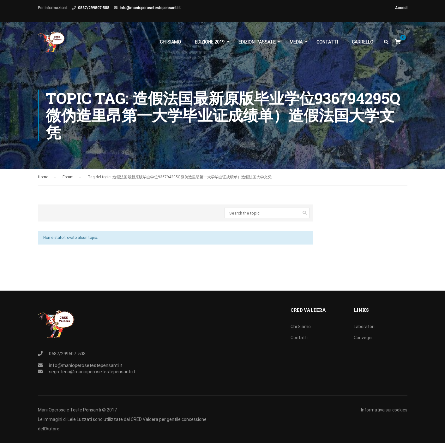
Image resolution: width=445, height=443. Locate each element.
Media (296, 43)
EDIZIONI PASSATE (257, 43)
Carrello (362, 43)
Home (43, 180)
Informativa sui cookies (384, 409)
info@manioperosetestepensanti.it (150, 8)
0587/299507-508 (93, 8)
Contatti (327, 43)
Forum (68, 180)
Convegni (363, 337)
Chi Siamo (170, 43)
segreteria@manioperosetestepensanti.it (92, 372)
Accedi (401, 8)
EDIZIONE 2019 (210, 43)
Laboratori (364, 326)
